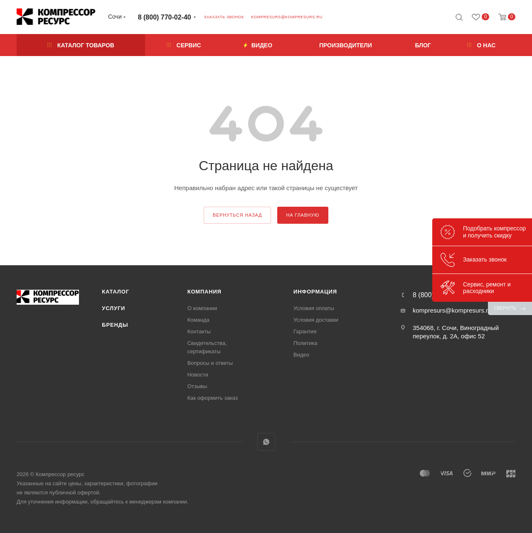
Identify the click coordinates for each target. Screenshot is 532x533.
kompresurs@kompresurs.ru (287, 17)
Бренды (115, 325)
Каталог (115, 292)
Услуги (113, 308)
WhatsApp (266, 442)
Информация (315, 292)
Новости (197, 375)
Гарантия (304, 331)
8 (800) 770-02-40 (164, 17)
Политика (305, 343)
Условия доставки (315, 320)
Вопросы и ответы (210, 363)
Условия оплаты (313, 308)
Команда (198, 320)
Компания (204, 292)
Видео (301, 355)
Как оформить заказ (212, 398)
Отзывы (197, 386)
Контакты (199, 331)
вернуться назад (237, 215)
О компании (202, 308)
